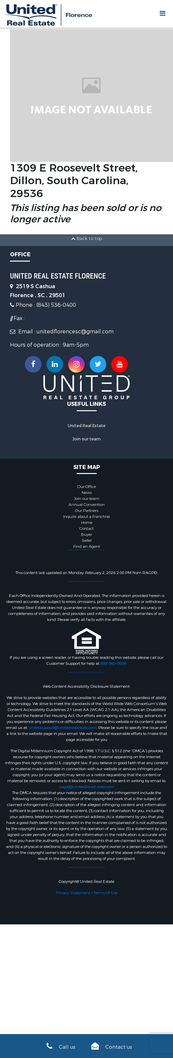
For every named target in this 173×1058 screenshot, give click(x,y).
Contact (86, 528)
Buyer (86, 534)
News (87, 492)
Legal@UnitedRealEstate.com (86, 786)
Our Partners (86, 510)
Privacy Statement (73, 892)
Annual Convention (86, 504)
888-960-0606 (113, 663)
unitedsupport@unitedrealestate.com (63, 727)
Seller (87, 540)
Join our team (86, 439)
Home (86, 522)
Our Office (86, 486)
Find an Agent (86, 546)
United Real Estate (87, 425)
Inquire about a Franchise (86, 516)
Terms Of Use (105, 892)
